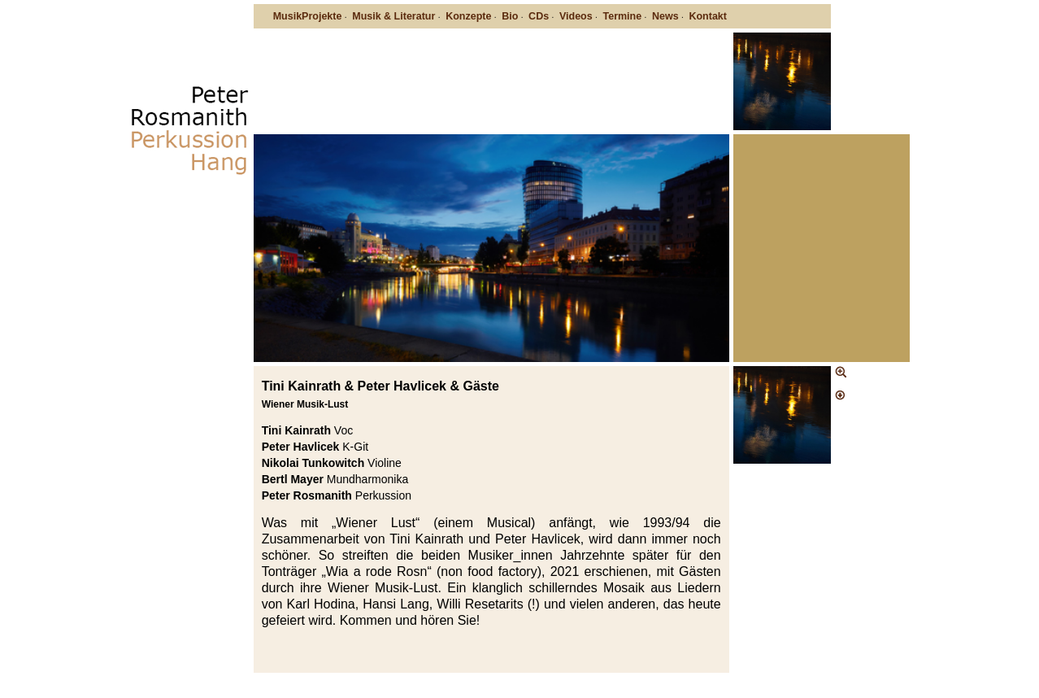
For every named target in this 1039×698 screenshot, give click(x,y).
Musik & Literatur (393, 16)
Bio (510, 16)
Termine (621, 16)
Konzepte (468, 16)
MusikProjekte (307, 16)
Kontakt (708, 16)
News (665, 16)
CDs (538, 16)
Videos (576, 16)
